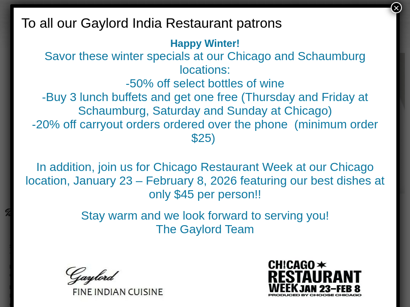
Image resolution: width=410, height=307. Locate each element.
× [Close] (396, 7)
